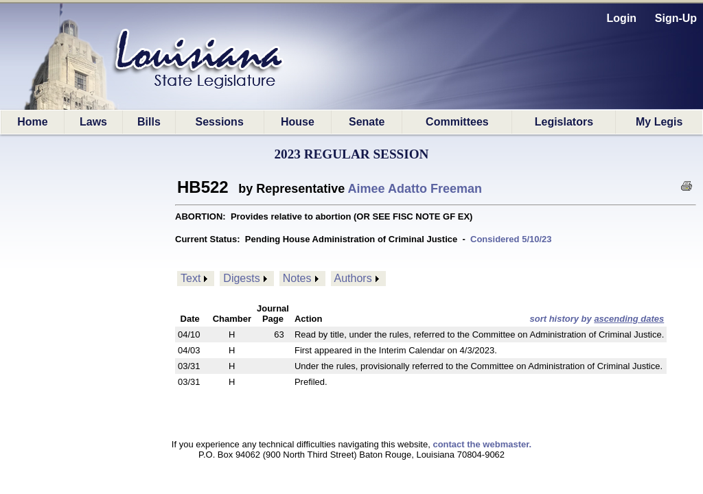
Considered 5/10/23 (511, 239)
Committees (457, 122)
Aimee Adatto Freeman (415, 189)
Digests (241, 278)
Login (622, 18)
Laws (93, 122)
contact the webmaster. (482, 444)
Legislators (564, 122)
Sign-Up (676, 18)
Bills (149, 122)
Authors (353, 278)
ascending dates (629, 319)
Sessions (220, 122)
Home (32, 122)
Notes (297, 278)
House (297, 122)
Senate (366, 122)
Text (190, 278)
